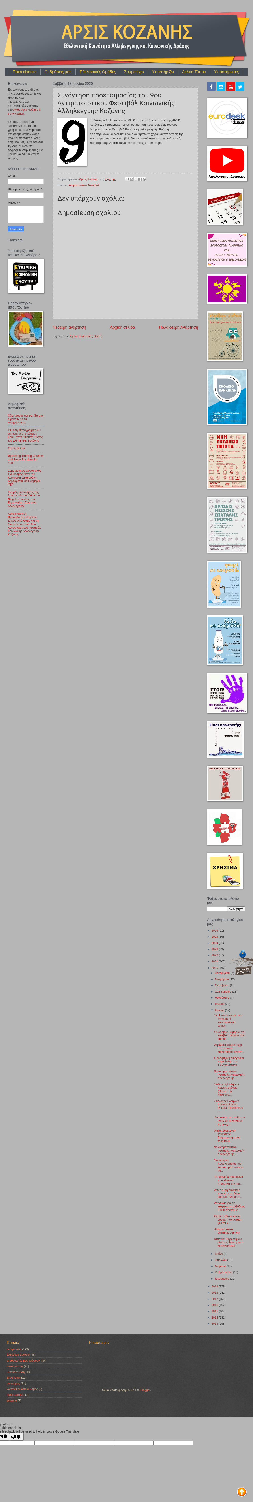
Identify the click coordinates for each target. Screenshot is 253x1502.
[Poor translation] (16, 1437)
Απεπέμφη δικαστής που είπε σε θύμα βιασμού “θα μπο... (228, 1193)
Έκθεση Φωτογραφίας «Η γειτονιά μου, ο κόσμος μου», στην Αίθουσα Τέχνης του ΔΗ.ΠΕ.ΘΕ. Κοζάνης (25, 435)
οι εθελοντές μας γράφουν (23, 1360)
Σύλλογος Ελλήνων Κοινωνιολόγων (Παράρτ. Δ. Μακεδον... (226, 1089)
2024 (215, 943)
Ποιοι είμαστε (24, 72)
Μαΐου (219, 1253)
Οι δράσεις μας (58, 72)
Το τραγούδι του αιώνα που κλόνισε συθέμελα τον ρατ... (228, 1180)
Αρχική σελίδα (122, 327)
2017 (215, 1299)
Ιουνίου (220, 1010)
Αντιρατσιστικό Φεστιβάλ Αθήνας (227, 1231)
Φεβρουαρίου (224, 1272)
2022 (215, 955)
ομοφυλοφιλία (15, 1394)
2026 (215, 930)
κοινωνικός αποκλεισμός (22, 1389)
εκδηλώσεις (14, 1349)
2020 (215, 967)
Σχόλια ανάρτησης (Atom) (86, 336)
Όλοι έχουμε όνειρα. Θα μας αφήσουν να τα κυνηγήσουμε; (25, 419)
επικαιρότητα (15, 1366)
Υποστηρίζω (163, 72)
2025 (215, 936)
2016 (215, 1305)
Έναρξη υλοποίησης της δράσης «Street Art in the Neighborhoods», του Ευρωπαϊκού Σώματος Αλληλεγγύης (24, 499)
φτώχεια (12, 1400)
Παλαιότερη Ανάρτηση (178, 327)
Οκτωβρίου (222, 985)
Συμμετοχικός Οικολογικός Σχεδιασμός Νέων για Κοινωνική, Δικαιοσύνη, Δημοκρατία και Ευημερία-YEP (24, 477)
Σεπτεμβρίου (223, 991)
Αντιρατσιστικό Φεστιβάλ (83, 185)
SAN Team (13, 1377)
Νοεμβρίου (222, 979)
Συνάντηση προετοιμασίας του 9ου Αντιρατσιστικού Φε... (228, 1165)
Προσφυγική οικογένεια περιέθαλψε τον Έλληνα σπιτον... (229, 1061)
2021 (215, 961)
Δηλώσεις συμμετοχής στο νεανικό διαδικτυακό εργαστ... (229, 1048)
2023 (215, 949)
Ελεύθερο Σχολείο (18, 1354)
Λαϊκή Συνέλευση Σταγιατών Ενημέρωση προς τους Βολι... (227, 1136)
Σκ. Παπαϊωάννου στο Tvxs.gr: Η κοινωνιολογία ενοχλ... (228, 1020)
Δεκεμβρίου (222, 973)
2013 (215, 1323)
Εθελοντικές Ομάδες (98, 72)
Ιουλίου (220, 1004)
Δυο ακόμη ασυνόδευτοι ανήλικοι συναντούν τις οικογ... (229, 1121)
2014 (215, 1317)
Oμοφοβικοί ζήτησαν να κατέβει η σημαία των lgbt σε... (229, 1035)
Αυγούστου (222, 997)
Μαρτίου (220, 1266)
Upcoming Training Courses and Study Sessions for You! (25, 459)
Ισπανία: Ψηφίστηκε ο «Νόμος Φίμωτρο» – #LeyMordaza (229, 1242)
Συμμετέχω (134, 72)
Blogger (145, 1390)
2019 (215, 1286)
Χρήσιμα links (16, 448)
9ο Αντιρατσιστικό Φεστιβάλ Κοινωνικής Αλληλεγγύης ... (229, 1075)
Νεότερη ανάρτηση (69, 327)
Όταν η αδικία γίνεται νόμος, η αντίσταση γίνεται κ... (228, 1220)
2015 (215, 1311)
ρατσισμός (13, 1383)
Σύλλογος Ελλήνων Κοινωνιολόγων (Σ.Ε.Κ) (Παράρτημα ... (228, 1106)
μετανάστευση (16, 1372)
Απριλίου (221, 1260)
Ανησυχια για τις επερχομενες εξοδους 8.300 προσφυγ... (229, 1206)
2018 (215, 1292)
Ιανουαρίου (222, 1278)
